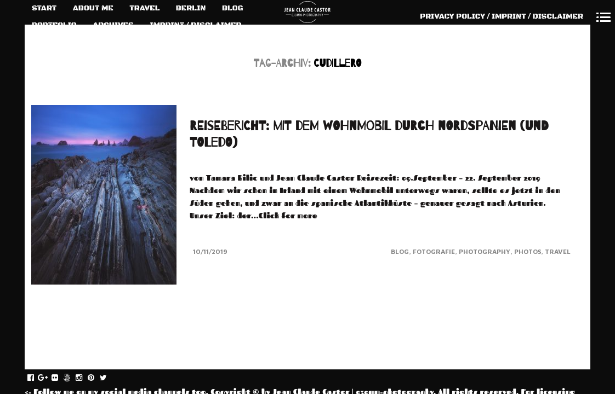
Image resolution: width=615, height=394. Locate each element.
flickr (60, 378)
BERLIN (191, 8)
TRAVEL (144, 8)
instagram (84, 378)
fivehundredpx (72, 378)
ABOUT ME (93, 8)
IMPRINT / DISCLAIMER (195, 25)
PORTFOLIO (54, 25)
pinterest (96, 378)
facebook (36, 378)
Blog (400, 251)
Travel (558, 251)
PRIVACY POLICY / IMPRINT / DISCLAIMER (501, 16)
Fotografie (434, 251)
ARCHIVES (113, 25)
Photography (484, 251)
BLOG (232, 8)
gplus (48, 378)
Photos (527, 251)
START (44, 8)
